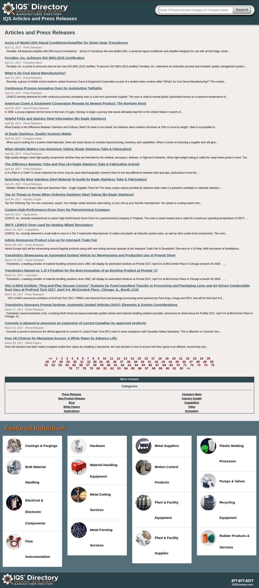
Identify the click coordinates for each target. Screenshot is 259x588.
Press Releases (71, 394)
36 (115, 362)
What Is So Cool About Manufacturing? (35, 73)
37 (122, 362)
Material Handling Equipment (94, 468)
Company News (191, 394)
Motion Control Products (157, 471)
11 (111, 358)
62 (122, 365)
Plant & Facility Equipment (157, 507)
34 (101, 362)
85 (133, 368)
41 (149, 362)
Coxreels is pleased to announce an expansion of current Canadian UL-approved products (75, 323)
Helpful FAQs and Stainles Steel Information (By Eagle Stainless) (55, 118)
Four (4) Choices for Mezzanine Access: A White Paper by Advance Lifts (61, 338)
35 (108, 362)
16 (146, 358)
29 (68, 362)
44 (170, 362)
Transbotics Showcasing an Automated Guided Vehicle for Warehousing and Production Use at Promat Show (90, 255)
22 (188, 358)
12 (118, 358)
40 (142, 362)
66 (150, 365)
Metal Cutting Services (91, 499)
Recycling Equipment (218, 507)
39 (135, 362)
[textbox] (196, 10)
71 (185, 365)
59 (102, 365)
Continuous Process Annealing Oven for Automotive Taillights (53, 88)
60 (108, 365)
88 (153, 368)
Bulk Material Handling (26, 471)
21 (181, 358)
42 (156, 362)
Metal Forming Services (92, 534)
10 (104, 358)
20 (174, 358)
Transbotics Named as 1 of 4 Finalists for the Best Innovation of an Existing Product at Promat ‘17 (81, 270)
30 (75, 362)
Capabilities (191, 402)
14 (132, 358)
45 (177, 362)
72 (192, 365)
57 (88, 365)
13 (125, 358)
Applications (71, 411)
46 (184, 362)
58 (95, 365)
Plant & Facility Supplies (157, 542)
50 (212, 362)
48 (198, 362)
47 (191, 362)
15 (139, 358)
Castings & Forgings (32, 446)
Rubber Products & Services (225, 539)
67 (157, 365)
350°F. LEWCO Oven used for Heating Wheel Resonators (49, 225)
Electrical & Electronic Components (25, 510)
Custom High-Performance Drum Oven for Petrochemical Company (57, 209)
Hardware (88, 446)
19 (167, 358)
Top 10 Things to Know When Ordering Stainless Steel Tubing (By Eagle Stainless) (69, 194)
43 (163, 362)
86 (140, 368)
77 (77, 368)
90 (167, 368)
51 (46, 365)
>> (188, 368)
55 (74, 365)
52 (53, 365)
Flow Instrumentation (28, 546)
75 (212, 365)
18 (160, 358)
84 (126, 368)
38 (128, 362)
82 (112, 368)
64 (136, 365)
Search (242, 10)
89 (160, 368)
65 (143, 365)
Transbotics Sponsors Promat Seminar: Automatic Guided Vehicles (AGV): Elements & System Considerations (91, 305)
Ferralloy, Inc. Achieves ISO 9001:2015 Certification (45, 58)
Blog (72, 402)
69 (171, 365)
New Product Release (71, 398)
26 (47, 362)
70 (178, 365)
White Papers (71, 406)
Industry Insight (192, 398)
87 (147, 368)
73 (199, 365)
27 (54, 362)
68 (164, 365)
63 (129, 365)
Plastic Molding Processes (222, 450)
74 (206, 365)
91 (174, 368)
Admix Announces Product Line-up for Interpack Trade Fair (51, 240)
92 (181, 368)
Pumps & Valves (222, 481)
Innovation (191, 411)
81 (105, 368)
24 (201, 358)
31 (82, 362)
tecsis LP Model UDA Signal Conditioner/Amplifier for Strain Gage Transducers (66, 42)
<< (50, 358)
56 (81, 365)
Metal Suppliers (157, 446)
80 (98, 368)
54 (67, 365)
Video (191, 406)
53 (60, 365)
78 (84, 368)
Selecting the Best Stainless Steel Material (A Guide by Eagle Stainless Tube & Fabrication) (76, 179)
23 (194, 358)
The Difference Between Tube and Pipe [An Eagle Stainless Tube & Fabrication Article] (72, 164)
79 (91, 368)
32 (89, 362)
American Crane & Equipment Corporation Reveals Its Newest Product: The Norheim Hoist (75, 103)
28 (61, 362)
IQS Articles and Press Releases (40, 18)
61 (115, 365)
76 (70, 368)
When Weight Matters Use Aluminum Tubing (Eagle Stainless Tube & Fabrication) (68, 149)
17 (153, 358)
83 (119, 368)
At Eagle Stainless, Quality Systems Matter (38, 134)
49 (205, 362)
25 (208, 358)
